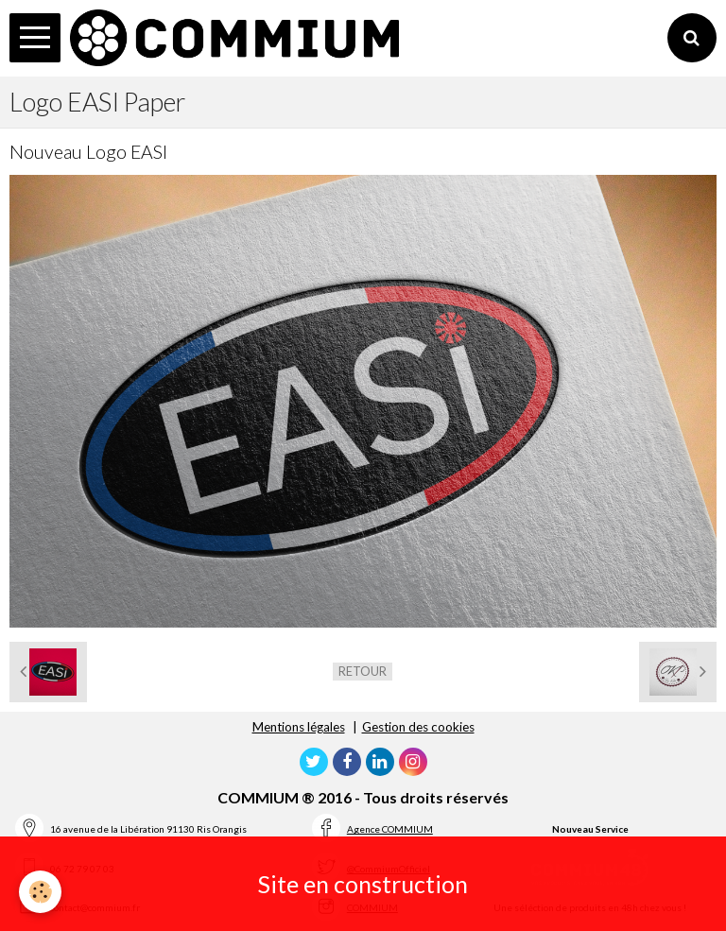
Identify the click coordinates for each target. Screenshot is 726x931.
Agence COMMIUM (390, 829)
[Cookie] (40, 892)
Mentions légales (298, 726)
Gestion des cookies (418, 726)
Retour (362, 671)
